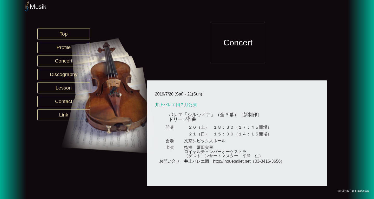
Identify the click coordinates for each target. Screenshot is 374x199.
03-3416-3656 (268, 161)
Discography (64, 74)
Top (64, 34)
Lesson (64, 88)
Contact (63, 101)
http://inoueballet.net (232, 161)
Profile (64, 47)
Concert (63, 61)
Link (63, 115)
